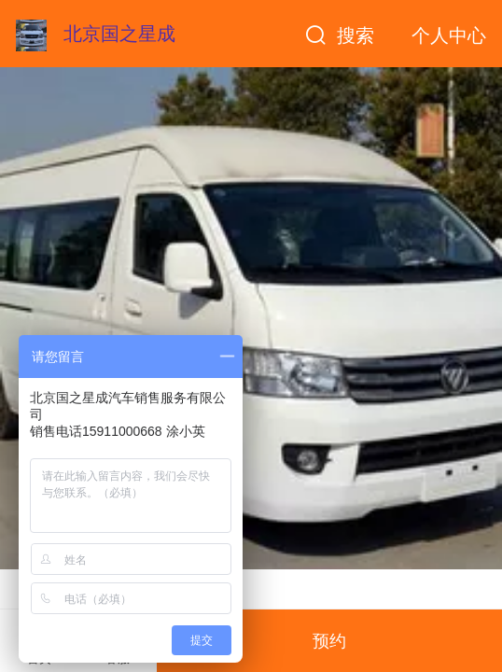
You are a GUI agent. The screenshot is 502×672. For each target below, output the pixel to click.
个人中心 (448, 35)
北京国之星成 (119, 33)
